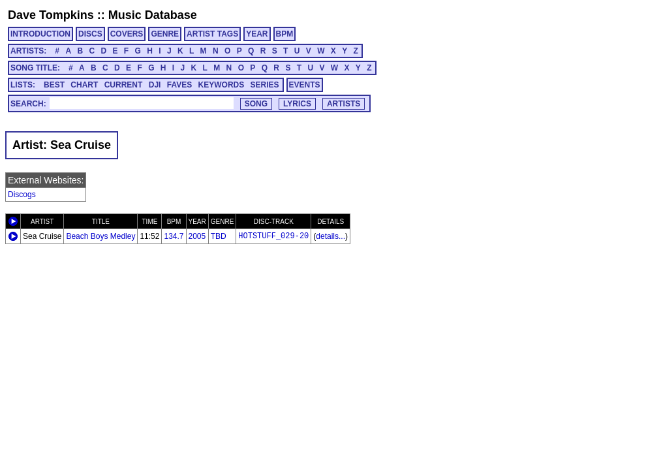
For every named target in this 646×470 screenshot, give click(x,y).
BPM (285, 34)
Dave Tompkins (51, 15)
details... (330, 236)
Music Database (152, 15)
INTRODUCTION (40, 34)
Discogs (22, 194)
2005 (197, 236)
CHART (84, 84)
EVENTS (304, 84)
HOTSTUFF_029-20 (273, 236)
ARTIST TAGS (212, 34)
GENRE (165, 34)
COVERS (127, 34)
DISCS (90, 34)
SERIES (265, 84)
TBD (218, 236)
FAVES (179, 84)
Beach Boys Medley (100, 236)
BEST (54, 84)
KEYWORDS (221, 84)
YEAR (257, 34)
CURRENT (123, 84)
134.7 (173, 236)
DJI (155, 84)
